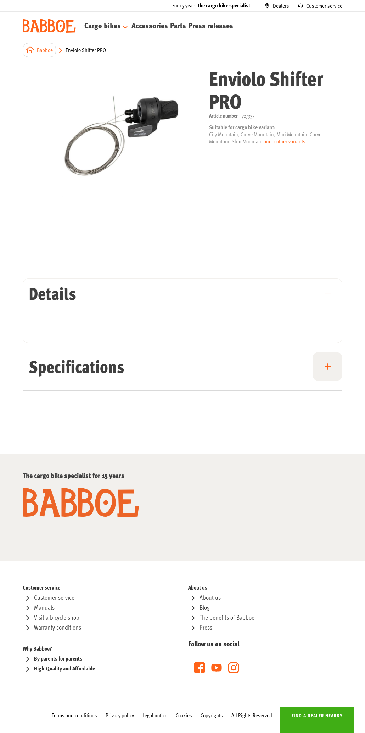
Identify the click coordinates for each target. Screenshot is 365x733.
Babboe (44, 50)
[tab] (182, 297)
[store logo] (49, 26)
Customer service (324, 5)
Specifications (76, 366)
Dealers (281, 5)
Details (52, 293)
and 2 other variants (284, 141)
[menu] (147, 26)
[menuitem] (103, 26)
